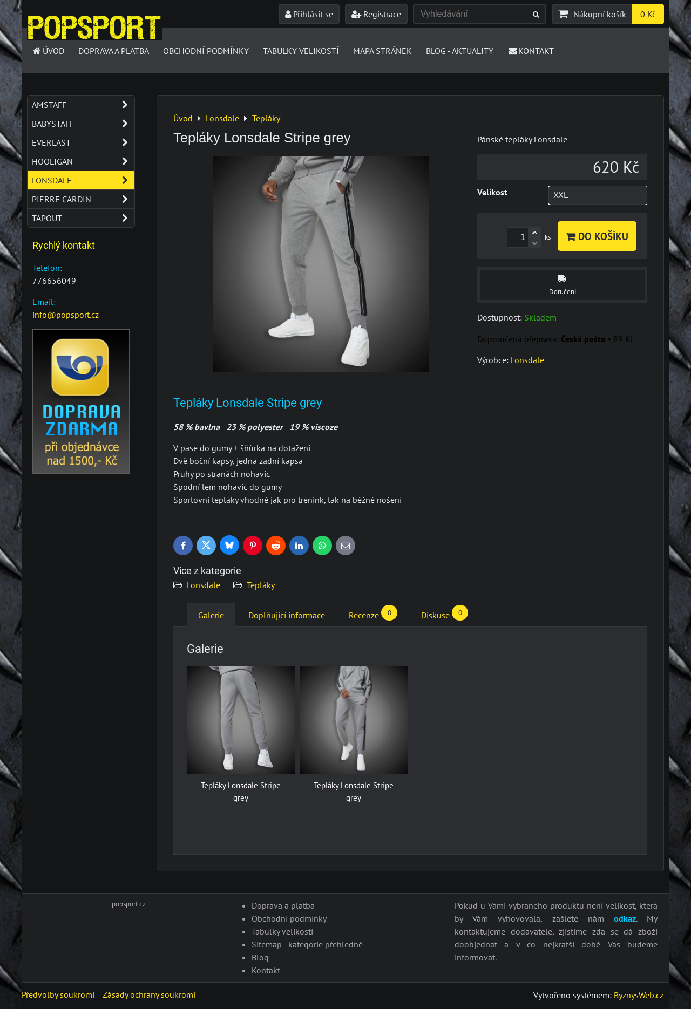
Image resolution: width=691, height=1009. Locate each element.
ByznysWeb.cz (638, 995)
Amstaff (83, 105)
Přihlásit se (309, 14)
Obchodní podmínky (206, 50)
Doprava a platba (113, 50)
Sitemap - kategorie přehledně (307, 944)
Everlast (83, 142)
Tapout (83, 218)
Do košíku (597, 236)
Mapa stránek (382, 50)
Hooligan (83, 161)
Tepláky (261, 585)
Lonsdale (203, 585)
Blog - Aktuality (459, 50)
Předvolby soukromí (58, 994)
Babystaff (83, 123)
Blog (260, 957)
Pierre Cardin (83, 199)
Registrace (376, 14)
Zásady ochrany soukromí (149, 994)
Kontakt (530, 50)
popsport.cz (129, 904)
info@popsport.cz (65, 314)
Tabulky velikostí (301, 50)
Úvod (47, 50)
